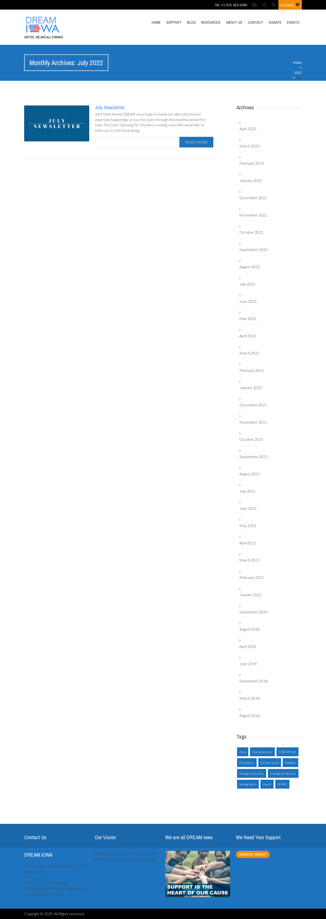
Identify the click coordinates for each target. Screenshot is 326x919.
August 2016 (249, 715)
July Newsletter (110, 107)
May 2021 (247, 525)
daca (242, 752)
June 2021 (248, 508)
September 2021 (253, 456)
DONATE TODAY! (252, 854)
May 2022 (247, 318)
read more (196, 142)
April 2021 (247, 543)
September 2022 (253, 249)
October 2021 (251, 439)
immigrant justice (251, 773)
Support (174, 22)
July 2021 (247, 491)
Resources (211, 22)
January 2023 (250, 180)
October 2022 (251, 232)
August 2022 (249, 266)
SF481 (282, 784)
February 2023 (251, 163)
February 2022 (251, 370)
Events (293, 22)
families (290, 763)
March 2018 (249, 698)
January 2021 (250, 594)
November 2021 (253, 422)
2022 (298, 73)
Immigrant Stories (283, 773)
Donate (290, 5)
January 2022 (250, 387)
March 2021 (249, 560)
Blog (191, 22)
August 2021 (249, 473)
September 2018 (253, 681)
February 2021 (251, 577)
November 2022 (253, 215)
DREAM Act (287, 752)
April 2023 (247, 128)
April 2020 (247, 646)
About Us (234, 22)
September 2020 (253, 612)
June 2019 (248, 663)
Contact (255, 22)
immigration (247, 784)
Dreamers (246, 763)
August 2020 (249, 629)
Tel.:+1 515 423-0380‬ (231, 5)
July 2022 (247, 284)
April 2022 (247, 335)
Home (156, 22)
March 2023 (249, 146)
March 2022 (249, 353)
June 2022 (248, 301)
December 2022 (253, 197)
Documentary (262, 752)
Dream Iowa (270, 763)
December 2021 (253, 404)
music (267, 784)
